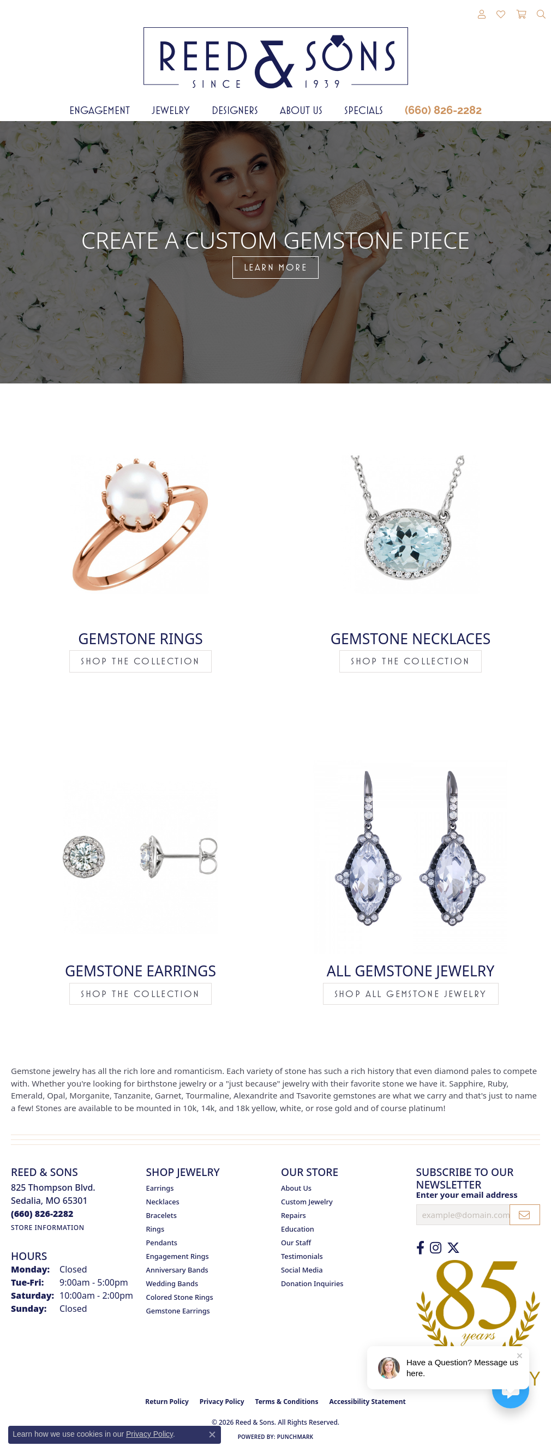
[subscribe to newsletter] (525, 1214)
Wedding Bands (172, 1283)
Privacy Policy (222, 1401)
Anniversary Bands (177, 1270)
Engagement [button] (99, 110)
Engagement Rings (177, 1256)
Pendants (162, 1242)
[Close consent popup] (212, 1434)
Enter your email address (467, 1194)
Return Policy (167, 1401)
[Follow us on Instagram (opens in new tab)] (435, 1248)
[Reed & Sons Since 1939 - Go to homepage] (275, 49)
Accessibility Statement (367, 1401)
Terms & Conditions (287, 1401)
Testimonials (302, 1256)
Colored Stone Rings (179, 1297)
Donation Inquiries (312, 1283)
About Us (301, 110)
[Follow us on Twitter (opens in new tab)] (453, 1248)
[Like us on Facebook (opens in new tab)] (420, 1248)
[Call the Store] (42, 1214)
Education (297, 1229)
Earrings (160, 1188)
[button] (482, 15)
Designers (235, 110)
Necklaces (162, 1202)
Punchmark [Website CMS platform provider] (295, 1437)
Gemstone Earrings (178, 1311)
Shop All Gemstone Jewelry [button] (410, 993)
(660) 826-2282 (443, 110)
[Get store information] (48, 1227)
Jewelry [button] (171, 110)
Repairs (293, 1215)
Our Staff (296, 1242)
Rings (155, 1229)
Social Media (302, 1270)
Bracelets (161, 1215)
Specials (363, 110)
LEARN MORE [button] (275, 267)
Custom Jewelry (307, 1202)
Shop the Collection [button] (140, 661)
